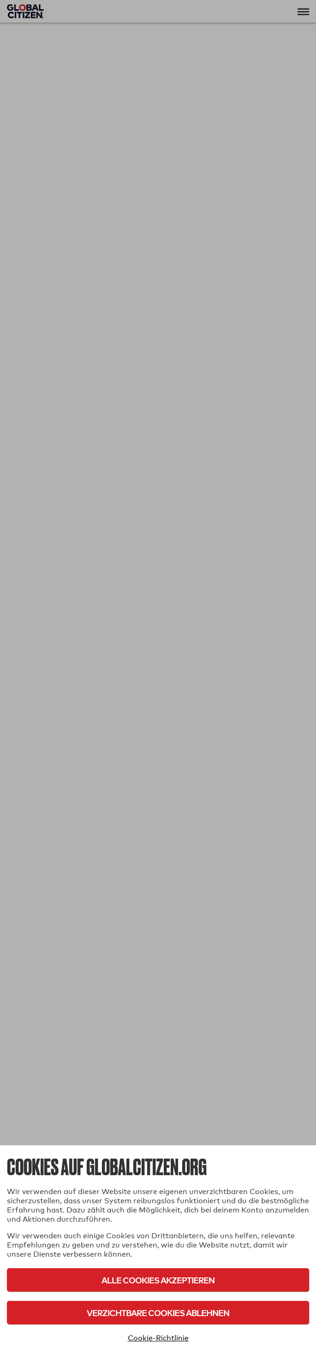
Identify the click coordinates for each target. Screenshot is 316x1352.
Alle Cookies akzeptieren (158, 1280)
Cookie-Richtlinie (158, 1338)
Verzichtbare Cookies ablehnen (158, 1312)
